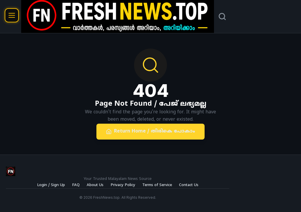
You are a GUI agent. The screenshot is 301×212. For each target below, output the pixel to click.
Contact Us (188, 185)
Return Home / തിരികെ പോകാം (150, 131)
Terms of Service (157, 185)
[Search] (222, 16)
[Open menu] (12, 15)
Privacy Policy (123, 185)
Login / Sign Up (51, 185)
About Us (95, 185)
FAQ (76, 185)
